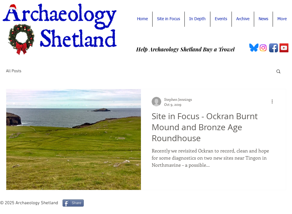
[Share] (73, 203)
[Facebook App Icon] (273, 47)
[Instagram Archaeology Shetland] (263, 47)
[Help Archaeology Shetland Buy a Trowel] (185, 49)
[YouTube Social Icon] (283, 47)
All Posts (13, 71)
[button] (278, 72)
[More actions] (274, 101)
